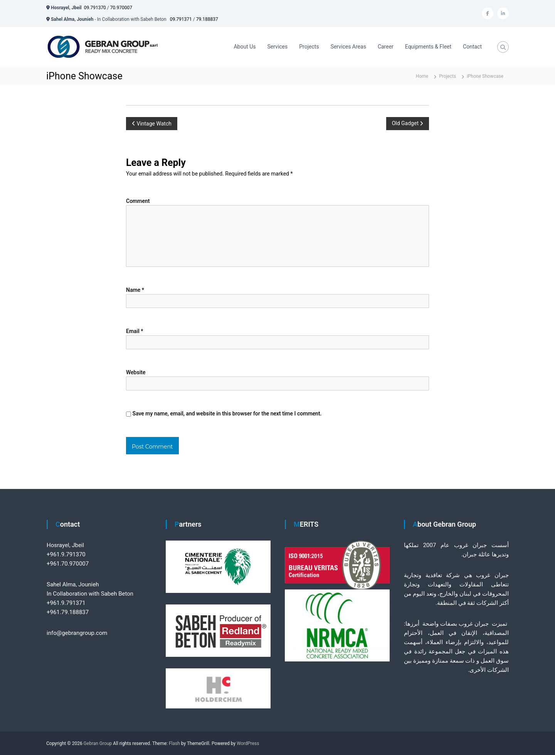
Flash (174, 743)
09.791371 (181, 19)
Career (386, 47)
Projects (309, 47)
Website (135, 372)
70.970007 (121, 7)
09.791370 (95, 7)
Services (277, 47)
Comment (138, 201)
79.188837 (207, 19)
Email (134, 331)
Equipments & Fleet (428, 47)
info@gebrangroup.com (77, 632)
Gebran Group (98, 743)
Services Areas (348, 47)
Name (135, 290)
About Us (245, 47)
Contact (472, 47)
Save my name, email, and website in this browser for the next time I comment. (226, 413)
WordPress (248, 743)
